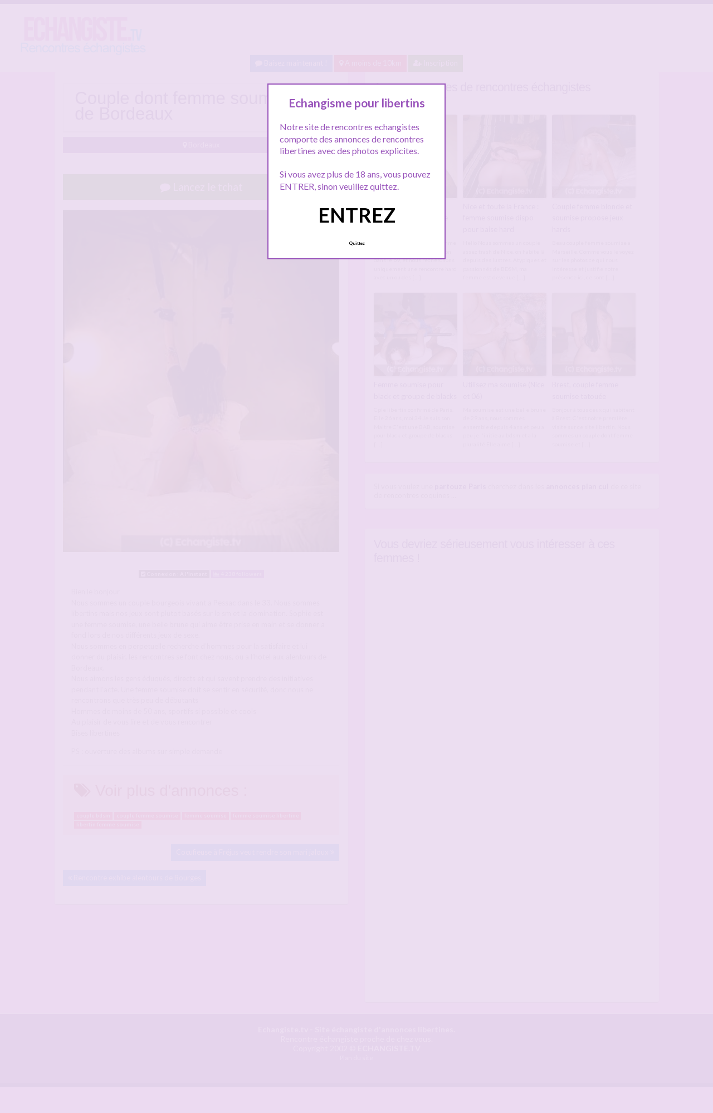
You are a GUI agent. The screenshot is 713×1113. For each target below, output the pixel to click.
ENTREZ (356, 215)
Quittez (357, 243)
